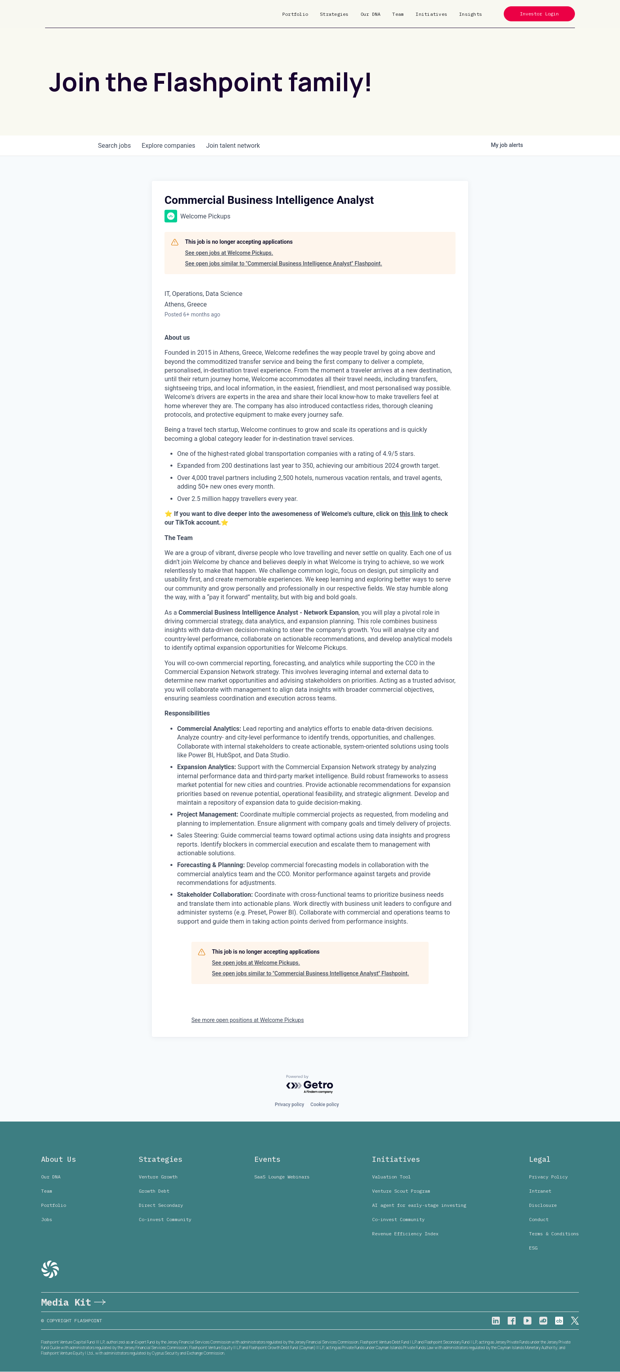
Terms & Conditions (554, 1233)
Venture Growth (158, 1177)
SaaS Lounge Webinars (282, 1177)
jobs (115, 145)
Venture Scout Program (401, 1191)
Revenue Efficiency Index (405, 1233)
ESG (533, 1248)
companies (171, 145)
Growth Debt (154, 1191)
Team (398, 14)
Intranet (540, 1191)
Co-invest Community (165, 1219)
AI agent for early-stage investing (419, 1205)
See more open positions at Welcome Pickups (247, 1020)
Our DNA (371, 14)
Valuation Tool (391, 1177)
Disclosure (543, 1205)
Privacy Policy (548, 1177)
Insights (470, 14)
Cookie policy (324, 1104)
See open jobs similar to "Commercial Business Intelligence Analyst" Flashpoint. (283, 263)
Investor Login (539, 14)
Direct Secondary (161, 1205)
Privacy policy (289, 1104)
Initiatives (431, 14)
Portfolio (295, 14)
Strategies (334, 14)
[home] (70, 14)
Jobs (46, 1219)
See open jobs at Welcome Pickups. (229, 253)
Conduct (538, 1219)
